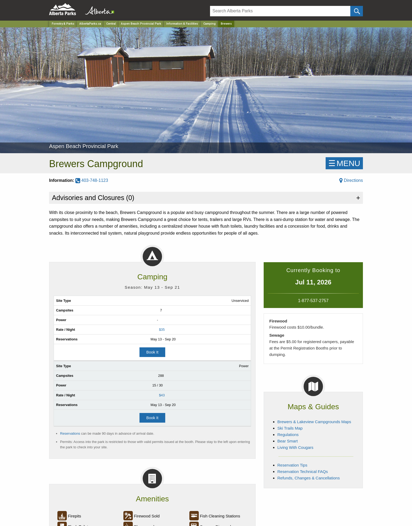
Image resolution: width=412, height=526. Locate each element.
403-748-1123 (91, 180)
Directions (351, 180)
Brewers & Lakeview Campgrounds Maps (314, 421)
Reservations (70, 433)
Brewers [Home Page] (226, 23)
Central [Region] (111, 23)
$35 (162, 330)
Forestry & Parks (63, 23)
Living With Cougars (295, 447)
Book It (152, 352)
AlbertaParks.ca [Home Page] (90, 23)
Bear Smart (287, 441)
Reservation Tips (292, 465)
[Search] (280, 11)
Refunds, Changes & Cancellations (308, 478)
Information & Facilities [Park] (182, 23)
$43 (162, 395)
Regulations (288, 434)
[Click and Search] (356, 11)
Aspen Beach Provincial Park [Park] (141, 23)
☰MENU (344, 163)
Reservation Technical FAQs (302, 471)
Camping (209, 23)
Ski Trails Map (290, 428)
